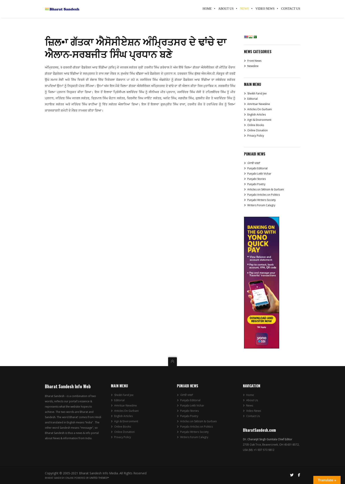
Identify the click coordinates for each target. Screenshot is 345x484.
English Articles (256, 114)
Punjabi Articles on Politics (263, 195)
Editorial (252, 99)
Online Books (255, 125)
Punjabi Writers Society (261, 200)
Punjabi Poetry (256, 184)
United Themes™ (99, 477)
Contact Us (253, 416)
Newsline (253, 66)
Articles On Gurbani (259, 109)
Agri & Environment (259, 120)
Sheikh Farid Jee (257, 93)
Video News (253, 411)
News (249, 405)
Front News (254, 61)
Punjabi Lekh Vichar (259, 173)
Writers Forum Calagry (261, 205)
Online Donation (257, 130)
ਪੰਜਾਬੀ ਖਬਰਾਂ (253, 163)
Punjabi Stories (256, 179)
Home (250, 395)
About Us (252, 400)
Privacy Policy (255, 135)
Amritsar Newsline (258, 104)
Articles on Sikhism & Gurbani (265, 189)
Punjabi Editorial (257, 168)
